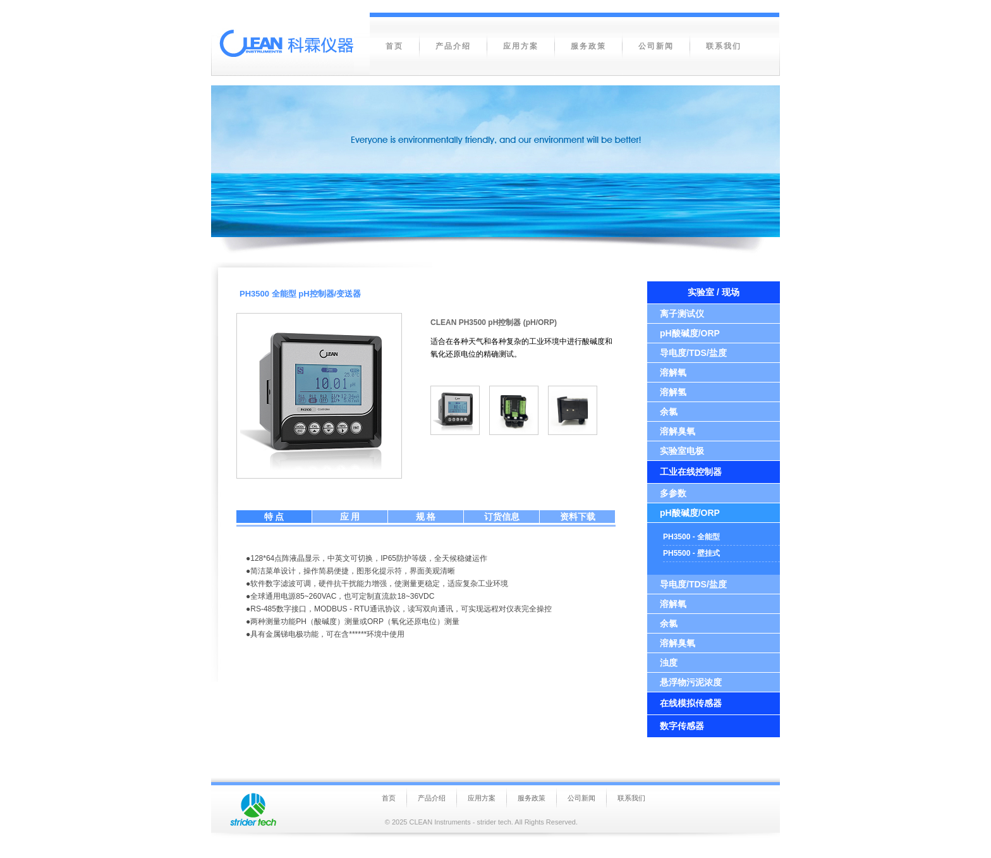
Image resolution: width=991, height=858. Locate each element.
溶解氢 (673, 392)
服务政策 (531, 798)
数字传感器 (682, 726)
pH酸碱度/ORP (690, 333)
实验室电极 (682, 451)
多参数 (673, 493)
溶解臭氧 (677, 431)
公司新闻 (581, 798)
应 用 (350, 517)
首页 (389, 798)
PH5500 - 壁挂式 (691, 553)
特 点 (274, 517)
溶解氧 (673, 372)
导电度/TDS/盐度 (693, 353)
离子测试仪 (682, 314)
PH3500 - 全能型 (691, 536)
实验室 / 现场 (713, 292)
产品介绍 (432, 798)
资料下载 (577, 517)
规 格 (426, 517)
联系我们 (631, 798)
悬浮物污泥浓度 (691, 682)
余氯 (669, 412)
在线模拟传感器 (691, 703)
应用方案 (481, 798)
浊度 (669, 663)
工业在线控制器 (691, 472)
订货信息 (502, 517)
